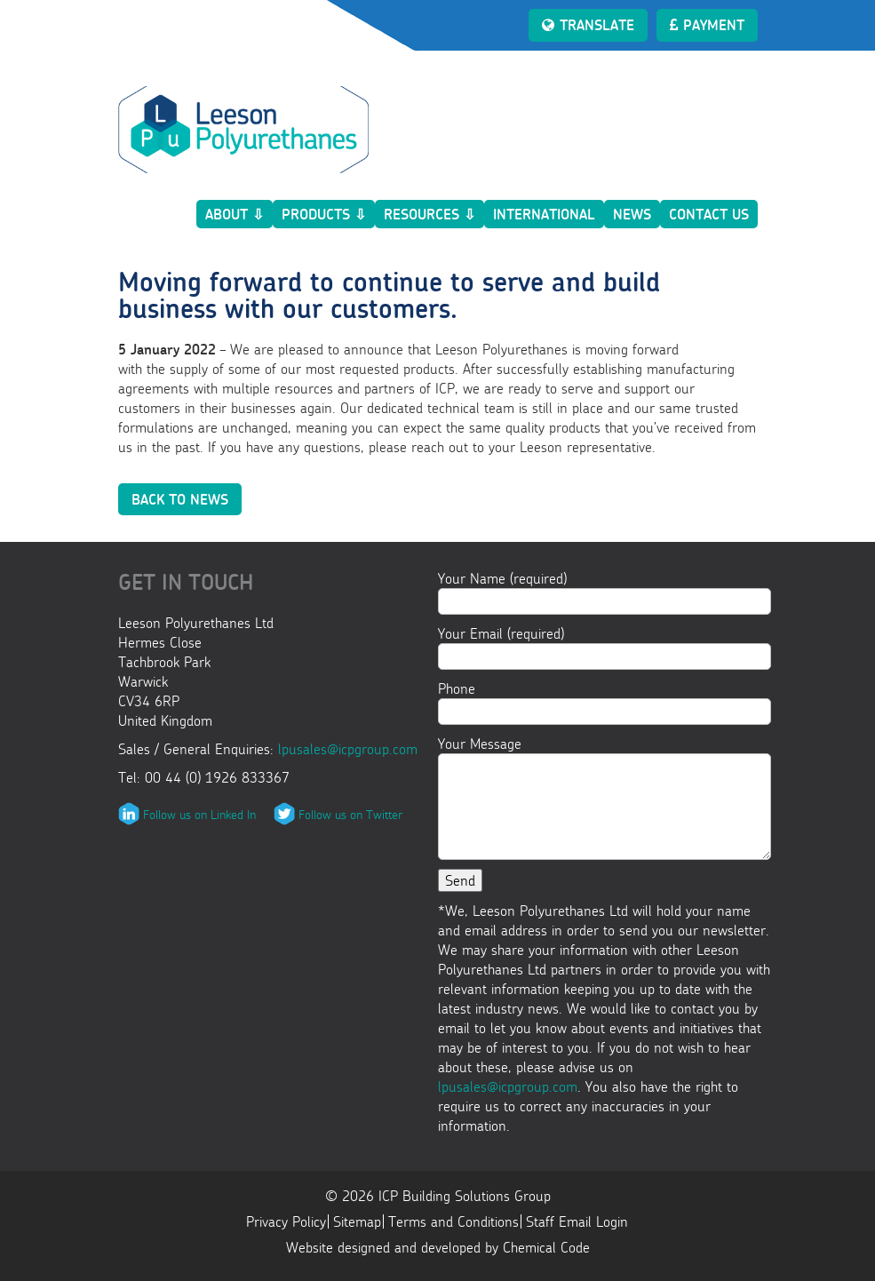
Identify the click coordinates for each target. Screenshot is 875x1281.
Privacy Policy (286, 1221)
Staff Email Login (577, 1221)
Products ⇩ (324, 214)
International (544, 214)
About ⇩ (234, 214)
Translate (588, 25)
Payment (707, 25)
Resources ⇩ (429, 214)
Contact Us (709, 214)
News (632, 214)
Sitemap (357, 1221)
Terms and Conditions (453, 1221)
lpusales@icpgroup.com (348, 749)
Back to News (179, 499)
